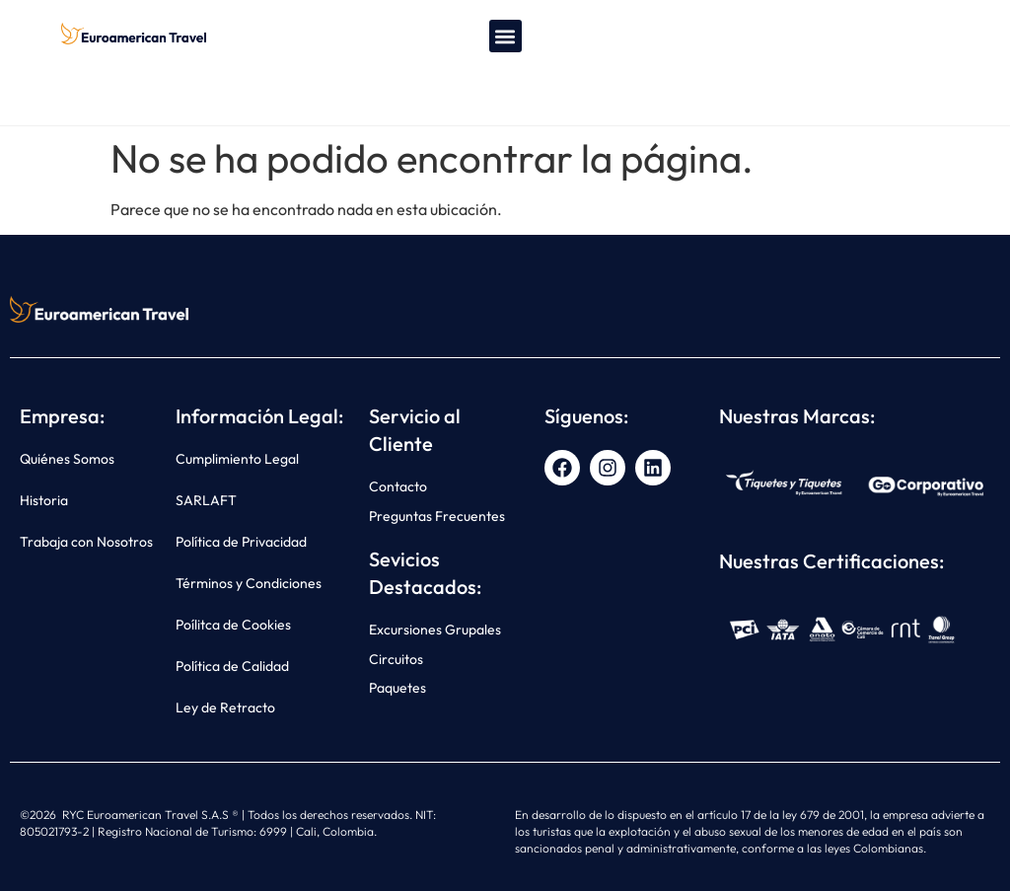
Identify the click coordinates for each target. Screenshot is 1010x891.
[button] (505, 36)
